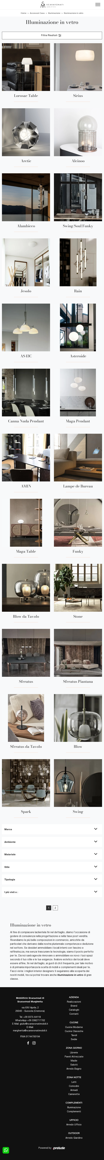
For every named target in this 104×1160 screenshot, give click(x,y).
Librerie (74, 1052)
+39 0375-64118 (32, 1017)
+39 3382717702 (36, 1020)
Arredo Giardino (74, 1138)
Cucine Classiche (74, 1031)
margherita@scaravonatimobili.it (30, 1030)
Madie (74, 1060)
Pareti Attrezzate (74, 1056)
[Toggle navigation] (97, 4)
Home (23, 13)
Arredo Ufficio (74, 1124)
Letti (74, 1082)
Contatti (73, 1014)
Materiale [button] (10, 854)
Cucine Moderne (74, 1027)
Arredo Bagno (73, 1068)
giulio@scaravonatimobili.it (34, 1023)
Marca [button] (8, 829)
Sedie (74, 1039)
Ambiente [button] (10, 841)
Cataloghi (74, 1010)
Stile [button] (7, 866)
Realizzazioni (74, 1001)
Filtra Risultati (51, 35)
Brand (74, 1005)
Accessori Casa (37, 13)
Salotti (74, 1064)
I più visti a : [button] (11, 892)
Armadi (74, 1090)
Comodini (74, 1086)
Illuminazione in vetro (73, 13)
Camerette (74, 1094)
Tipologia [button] (9, 879)
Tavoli (74, 1035)
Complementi (74, 1111)
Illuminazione (54, 13)
